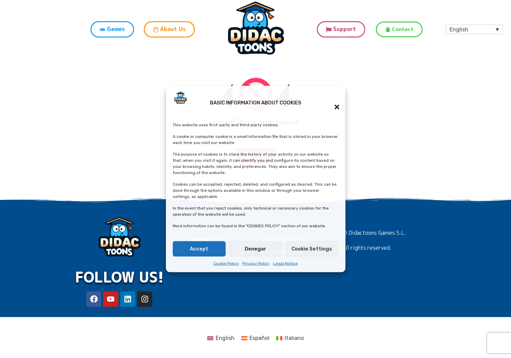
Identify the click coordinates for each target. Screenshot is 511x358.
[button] (333, 103)
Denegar (255, 249)
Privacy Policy (256, 263)
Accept (199, 249)
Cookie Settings (312, 249)
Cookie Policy (226, 263)
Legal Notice (285, 263)
